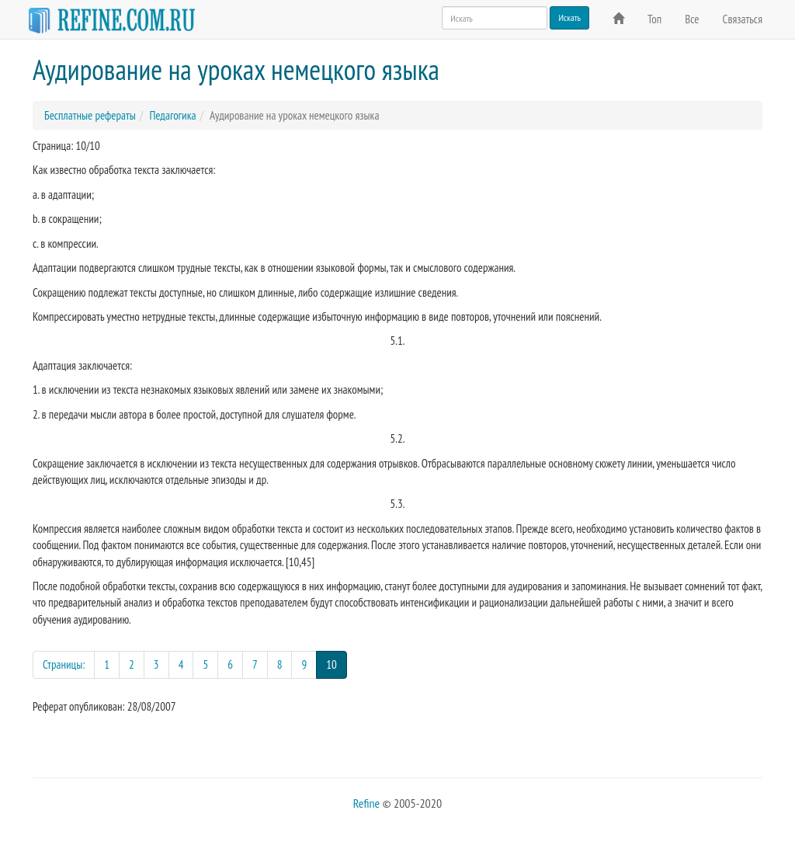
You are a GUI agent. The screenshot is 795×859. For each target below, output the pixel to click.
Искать (569, 17)
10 (336, 664)
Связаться (742, 19)
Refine (366, 803)
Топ (654, 19)
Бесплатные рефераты (90, 115)
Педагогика (172, 115)
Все (692, 19)
